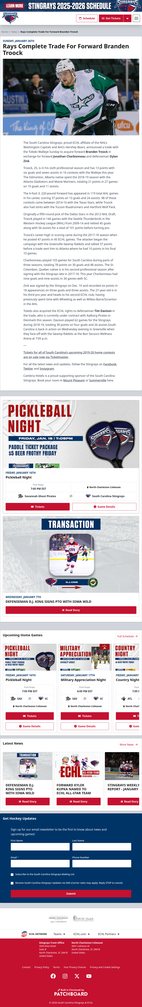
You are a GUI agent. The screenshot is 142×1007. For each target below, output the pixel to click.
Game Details (104, 507)
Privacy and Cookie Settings (105, 967)
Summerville (97, 380)
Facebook (109, 364)
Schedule (87, 18)
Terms (56, 967)
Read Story (71, 610)
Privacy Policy (41, 967)
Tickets (37, 507)
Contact (26, 967)
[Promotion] (71, 6)
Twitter (28, 369)
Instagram (47, 369)
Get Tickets (111, 18)
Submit (71, 893)
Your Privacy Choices (75, 967)
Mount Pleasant (74, 380)
